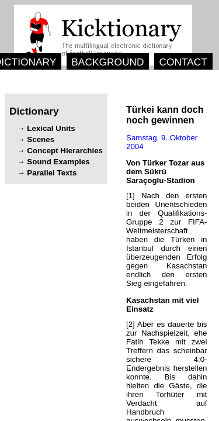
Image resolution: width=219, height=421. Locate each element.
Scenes (40, 139)
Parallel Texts (52, 172)
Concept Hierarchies (65, 150)
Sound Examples (58, 161)
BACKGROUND (107, 62)
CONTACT (183, 62)
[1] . (166, 239)
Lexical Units (51, 128)
